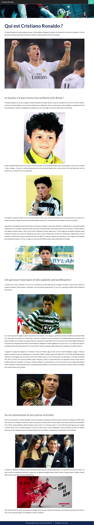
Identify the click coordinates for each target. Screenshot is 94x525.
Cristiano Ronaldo (7, 2)
